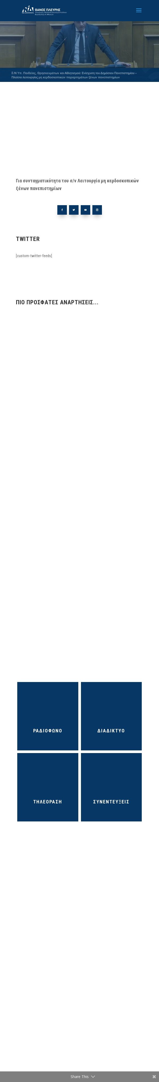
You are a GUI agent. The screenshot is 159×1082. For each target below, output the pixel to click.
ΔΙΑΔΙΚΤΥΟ (111, 730)
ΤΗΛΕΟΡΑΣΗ (47, 801)
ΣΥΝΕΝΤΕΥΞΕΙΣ (111, 801)
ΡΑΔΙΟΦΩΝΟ (47, 730)
